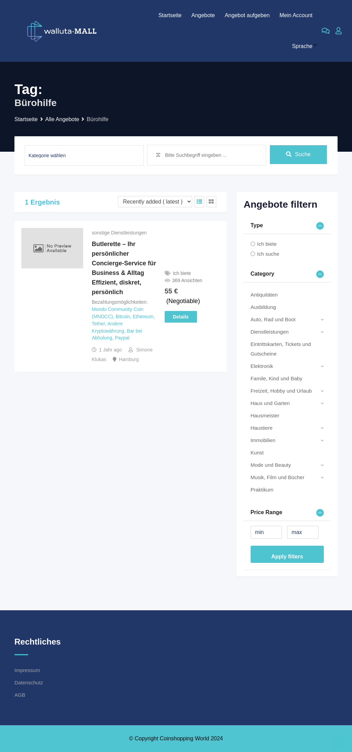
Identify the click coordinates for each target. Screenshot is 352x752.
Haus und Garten (270, 403)
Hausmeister (265, 415)
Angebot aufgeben (247, 15)
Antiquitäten (264, 295)
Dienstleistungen (270, 332)
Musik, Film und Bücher (278, 477)
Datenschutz (28, 682)
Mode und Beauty (271, 465)
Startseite (170, 15)
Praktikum (262, 490)
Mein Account (295, 15)
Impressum (27, 670)
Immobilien (263, 440)
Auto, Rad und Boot (273, 319)
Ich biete (267, 244)
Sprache (302, 46)
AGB (19, 695)
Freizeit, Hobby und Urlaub (281, 391)
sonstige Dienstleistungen (119, 232)
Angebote (203, 15)
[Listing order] (155, 201)
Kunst (257, 452)
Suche (298, 155)
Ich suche (268, 254)
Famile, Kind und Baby (276, 378)
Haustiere (262, 428)
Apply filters (287, 556)
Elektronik (262, 366)
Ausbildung (263, 307)
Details (181, 317)
